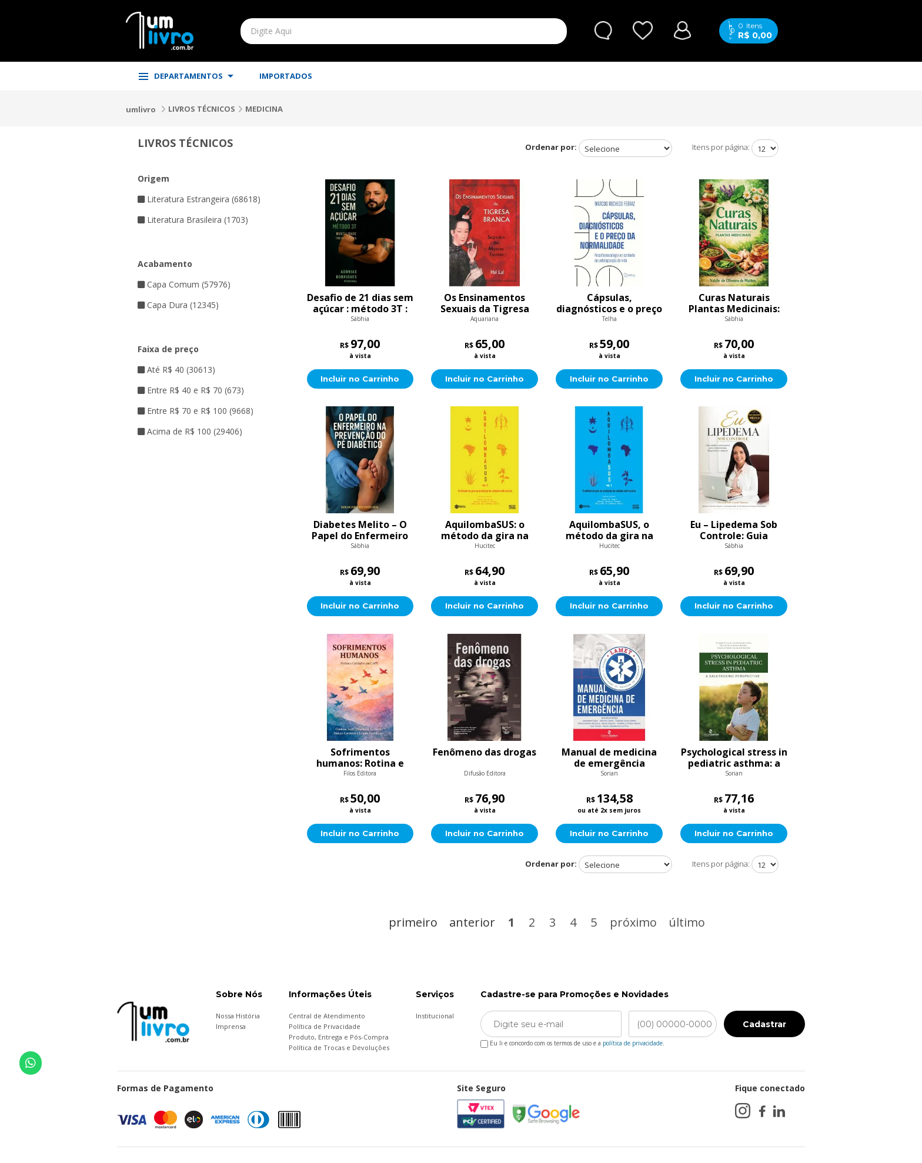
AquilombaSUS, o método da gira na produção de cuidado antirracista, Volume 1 (609, 531)
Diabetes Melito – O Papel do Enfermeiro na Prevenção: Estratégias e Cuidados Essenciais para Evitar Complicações (360, 531)
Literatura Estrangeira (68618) (199, 199)
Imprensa (231, 1027)
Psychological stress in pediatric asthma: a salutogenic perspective (734, 758)
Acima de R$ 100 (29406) (190, 431)
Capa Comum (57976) (184, 284)
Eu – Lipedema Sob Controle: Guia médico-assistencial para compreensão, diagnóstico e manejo (734, 531)
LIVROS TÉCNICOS (201, 108)
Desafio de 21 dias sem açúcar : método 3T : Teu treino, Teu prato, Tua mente (360, 303)
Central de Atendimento (327, 1016)
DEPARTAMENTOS (186, 76)
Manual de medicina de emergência (609, 758)
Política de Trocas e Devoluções (339, 1048)
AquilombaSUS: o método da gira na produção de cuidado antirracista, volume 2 (484, 531)
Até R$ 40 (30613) (176, 369)
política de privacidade (633, 1044)
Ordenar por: (551, 147)
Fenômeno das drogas (484, 753)
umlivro (141, 109)
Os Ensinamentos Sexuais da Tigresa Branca (484, 303)
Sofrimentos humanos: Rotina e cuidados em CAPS (360, 758)
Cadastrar (764, 1025)
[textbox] (376, 31)
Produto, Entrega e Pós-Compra (339, 1038)
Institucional (435, 1016)
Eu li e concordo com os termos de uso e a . (572, 1042)
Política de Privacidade (324, 1027)
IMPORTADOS (285, 76)
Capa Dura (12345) (178, 304)
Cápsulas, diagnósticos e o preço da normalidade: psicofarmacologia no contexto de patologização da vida (609, 303)
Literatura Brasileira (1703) (193, 219)
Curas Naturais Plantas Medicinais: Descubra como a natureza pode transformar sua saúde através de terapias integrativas (734, 303)
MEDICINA (264, 108)
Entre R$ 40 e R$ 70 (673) (191, 390)
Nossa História (238, 1016)
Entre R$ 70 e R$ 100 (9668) (195, 410)
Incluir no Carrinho (360, 379)
